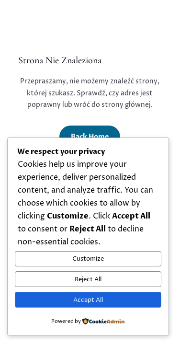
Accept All (88, 300)
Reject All (88, 279)
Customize (88, 258)
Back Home (90, 136)
